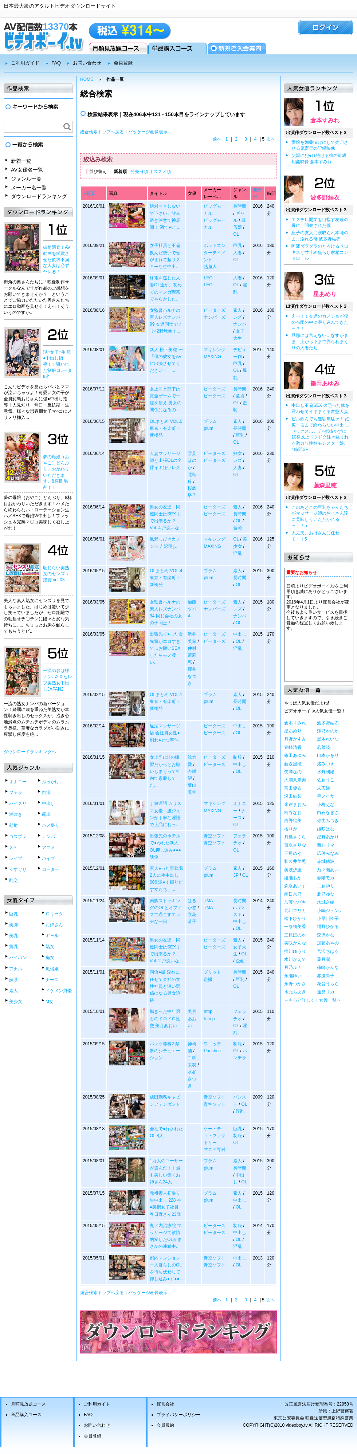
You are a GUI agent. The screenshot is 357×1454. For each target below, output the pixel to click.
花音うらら (328, 983)
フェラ (15, 792)
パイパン (18, 957)
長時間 (239, 206)
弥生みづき (328, 820)
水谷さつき (192, 1078)
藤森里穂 (325, 485)
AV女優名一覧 (27, 170)
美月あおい (192, 1018)
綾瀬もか (293, 877)
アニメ (48, 847)
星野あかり (328, 837)
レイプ (15, 858)
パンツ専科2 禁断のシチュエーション (165, 1050)
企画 (240, 960)
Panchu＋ (213, 1050)
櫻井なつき (192, 676)
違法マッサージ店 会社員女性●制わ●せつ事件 (165, 732)
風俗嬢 (52, 968)
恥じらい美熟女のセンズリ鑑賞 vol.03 (56, 574)
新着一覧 (21, 161)
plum (208, 428)
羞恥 (237, 527)
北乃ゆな (325, 894)
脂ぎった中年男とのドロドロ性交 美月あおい (165, 1018)
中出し (48, 803)
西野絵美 (293, 820)
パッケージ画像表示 (148, 131)
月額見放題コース (118, 48)
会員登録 (237, 48)
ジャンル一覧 (26, 179)
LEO (208, 277)
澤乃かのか (328, 731)
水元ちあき (295, 991)
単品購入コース (177, 48)
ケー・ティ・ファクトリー (214, 1135)
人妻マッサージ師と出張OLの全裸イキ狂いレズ (166, 460)
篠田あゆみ (325, 383)
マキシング (214, 349)
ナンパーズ (214, 317)
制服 (237, 757)
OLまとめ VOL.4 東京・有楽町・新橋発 (166, 577)
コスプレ (18, 836)
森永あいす (295, 885)
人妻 (237, 252)
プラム (210, 421)
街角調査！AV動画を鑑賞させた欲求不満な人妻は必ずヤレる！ (56, 259)
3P (235, 875)
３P (12, 847)
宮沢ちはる (328, 951)
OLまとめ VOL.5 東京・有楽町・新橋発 (166, 428)
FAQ (56, 63)
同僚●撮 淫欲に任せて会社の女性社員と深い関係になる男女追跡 (165, 986)
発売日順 (139, 171)
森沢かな (325, 935)
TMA (208, 900)
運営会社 (165, 1404)
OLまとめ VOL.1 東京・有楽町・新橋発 (166, 701)
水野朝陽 (325, 771)
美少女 (15, 1001)
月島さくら (295, 837)
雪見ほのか (192, 460)
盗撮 (208, 979)
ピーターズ (214, 310)
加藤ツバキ (192, 609)
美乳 (13, 935)
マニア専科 (214, 1149)
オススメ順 (160, 171)
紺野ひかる (328, 926)
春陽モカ (325, 877)
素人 (13, 990)
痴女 (50, 957)
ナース (52, 979)
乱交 (13, 880)
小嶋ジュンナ (330, 910)
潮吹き (15, 814)
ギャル (52, 935)
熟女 (50, 946)
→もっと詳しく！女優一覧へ (312, 1000)
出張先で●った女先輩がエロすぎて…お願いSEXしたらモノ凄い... (166, 648)
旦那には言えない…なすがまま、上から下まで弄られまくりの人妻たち (319, 341)
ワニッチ (212, 1043)
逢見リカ (325, 991)
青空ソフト (214, 835)
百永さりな (295, 845)
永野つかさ (295, 983)
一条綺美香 (295, 926)
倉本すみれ (325, 120)
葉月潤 (323, 959)
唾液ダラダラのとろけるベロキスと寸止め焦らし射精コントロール (319, 252)
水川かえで (295, 959)
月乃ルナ (293, 967)
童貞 (240, 395)
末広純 (323, 788)
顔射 (13, 825)
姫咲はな (325, 829)
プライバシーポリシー (178, 1414)
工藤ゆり (325, 885)
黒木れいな (328, 739)
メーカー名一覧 (29, 187)
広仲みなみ (328, 853)
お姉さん (54, 924)
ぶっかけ (50, 781)
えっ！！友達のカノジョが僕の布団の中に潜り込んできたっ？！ (319, 322)
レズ (237, 317)
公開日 (89, 193)
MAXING (212, 356)
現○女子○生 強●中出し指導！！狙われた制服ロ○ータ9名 (57, 364)
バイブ (48, 858)
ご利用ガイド (25, 63)
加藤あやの (328, 943)
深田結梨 (293, 796)
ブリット (212, 972)
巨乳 (13, 913)
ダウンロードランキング (39, 196)
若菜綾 (323, 747)
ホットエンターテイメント (214, 252)
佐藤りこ (325, 779)
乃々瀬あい (328, 869)
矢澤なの (293, 771)
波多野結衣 (325, 197)
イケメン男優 (59, 990)
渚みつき (325, 763)
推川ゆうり (295, 951)
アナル (15, 968)
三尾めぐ (293, 853)
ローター (50, 869)
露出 (46, 814)
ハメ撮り (50, 825)
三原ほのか (295, 935)
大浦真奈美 (295, 779)
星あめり (325, 294)
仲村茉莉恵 (192, 655)
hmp (208, 1011)
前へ (217, 139)
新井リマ (325, 845)
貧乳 (13, 946)
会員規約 (165, 1425)
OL (236, 234)
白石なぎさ (328, 812)
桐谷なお (293, 812)
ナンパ (48, 836)
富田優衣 (293, 788)
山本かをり (328, 755)
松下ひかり (295, 918)
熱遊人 (210, 266)
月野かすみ (295, 739)
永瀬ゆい (293, 975)
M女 (50, 1001)
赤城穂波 (325, 861)
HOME (86, 79)
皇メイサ (325, 796)
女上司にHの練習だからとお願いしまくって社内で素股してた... (165, 771)
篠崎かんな (328, 967)
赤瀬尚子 (325, 975)
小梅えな (325, 804)
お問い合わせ (87, 63)
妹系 (13, 979)
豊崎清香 (293, 747)
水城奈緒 (325, 902)
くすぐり (18, 869)
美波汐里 (293, 869)
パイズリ (18, 803)
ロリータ (54, 913)
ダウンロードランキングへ (30, 751)
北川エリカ (295, 910)
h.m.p (209, 1018)
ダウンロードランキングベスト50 (178, 1331)
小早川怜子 (328, 918)
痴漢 (46, 792)
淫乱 (237, 553)
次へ (270, 139)
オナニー (18, 781)
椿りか (290, 829)
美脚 (13, 924)
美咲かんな (295, 943)
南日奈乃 (293, 894)
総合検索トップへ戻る (102, 131)
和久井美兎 (295, 861)
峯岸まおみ (295, 804)
